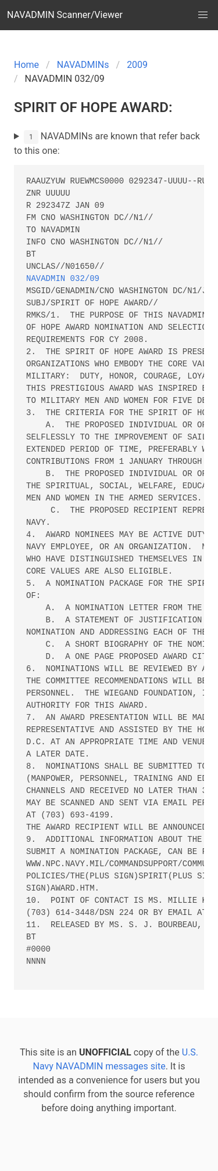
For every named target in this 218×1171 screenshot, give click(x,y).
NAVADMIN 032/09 (62, 278)
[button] (203, 15)
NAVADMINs (83, 64)
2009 (137, 64)
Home (26, 64)
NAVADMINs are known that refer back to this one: (107, 143)
